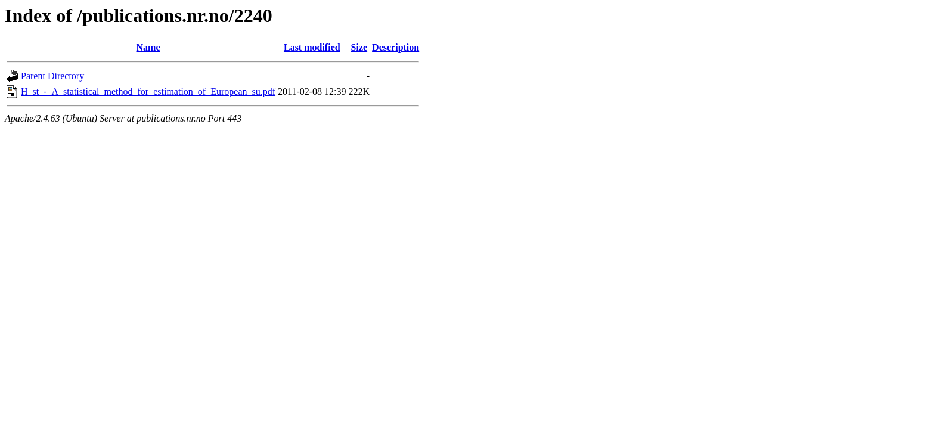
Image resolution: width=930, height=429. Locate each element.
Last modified (312, 47)
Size (359, 47)
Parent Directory (52, 76)
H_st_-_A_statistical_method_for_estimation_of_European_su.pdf (148, 91)
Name (148, 47)
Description (395, 47)
